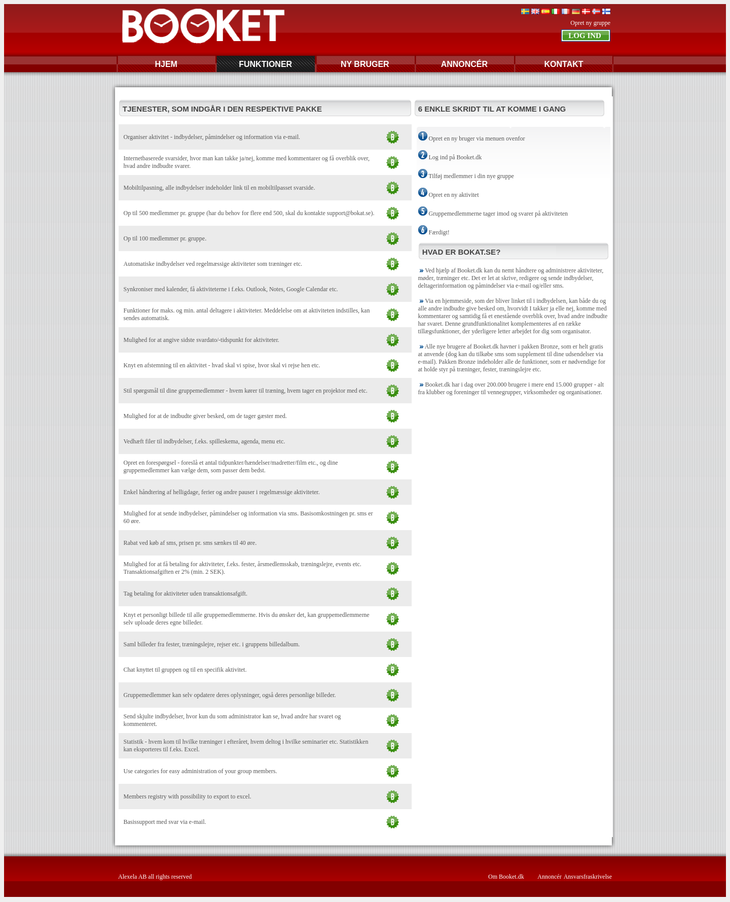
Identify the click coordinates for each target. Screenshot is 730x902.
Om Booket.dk (506, 876)
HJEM (166, 64)
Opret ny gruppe (590, 22)
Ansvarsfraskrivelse (588, 876)
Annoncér (549, 876)
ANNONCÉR (464, 64)
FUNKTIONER (265, 64)
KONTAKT (563, 64)
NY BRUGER (365, 64)
